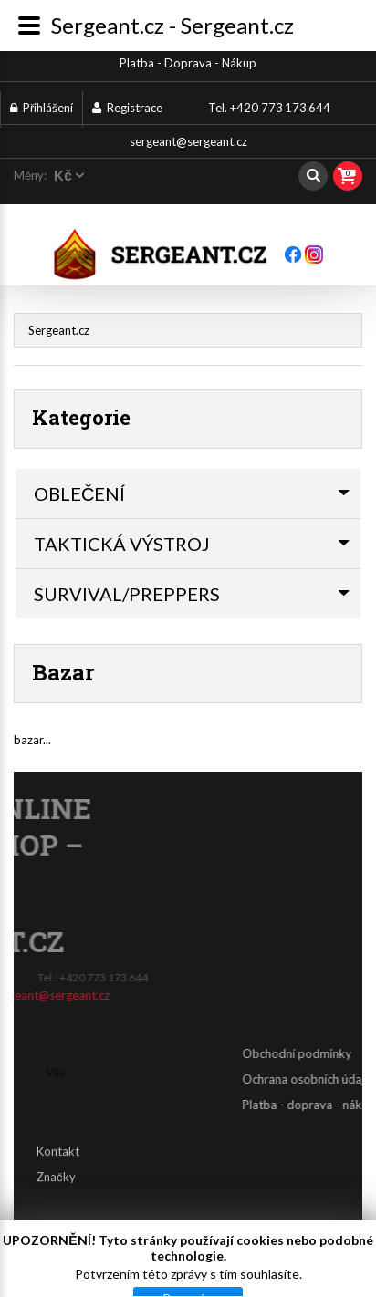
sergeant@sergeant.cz (188, 141)
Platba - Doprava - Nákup (188, 63)
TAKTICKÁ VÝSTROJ (122, 544)
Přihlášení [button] (41, 107)
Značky (56, 1167)
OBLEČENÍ (79, 493)
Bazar (63, 672)
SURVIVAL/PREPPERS (127, 594)
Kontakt (58, 1142)
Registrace (127, 107)
